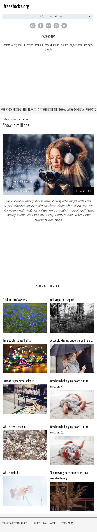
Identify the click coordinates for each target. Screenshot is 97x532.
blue (66, 201)
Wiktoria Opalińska (21, 190)
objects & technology (81, 45)
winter (87, 215)
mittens (44, 210)
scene (91, 210)
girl (91, 206)
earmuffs (31, 206)
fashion (39, 45)
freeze (61, 206)
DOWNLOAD (83, 191)
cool (88, 201)
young (59, 219)
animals (8, 45)
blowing (57, 201)
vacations (61, 215)
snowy (50, 215)
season (21, 215)
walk (71, 215)
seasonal (32, 215)
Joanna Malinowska (22, 181)
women (39, 219)
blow (47, 201)
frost (69, 206)
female (52, 206)
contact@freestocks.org (14, 523)
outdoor (63, 210)
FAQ (45, 523)
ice (6, 210)
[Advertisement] (48, 80)
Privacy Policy (66, 523)
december (20, 206)
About (53, 523)
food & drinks (52, 45)
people (48, 49)
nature (64, 45)
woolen (49, 219)
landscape (32, 210)
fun (85, 206)
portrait (74, 210)
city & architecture (23, 45)
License (36, 523)
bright (73, 201)
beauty (29, 201)
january (14, 210)
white (79, 215)
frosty (78, 206)
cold (81, 201)
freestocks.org (16, 6)
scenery (11, 215)
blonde (39, 201)
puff (83, 210)
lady (22, 210)
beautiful (19, 201)
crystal (8, 206)
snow (42, 215)
